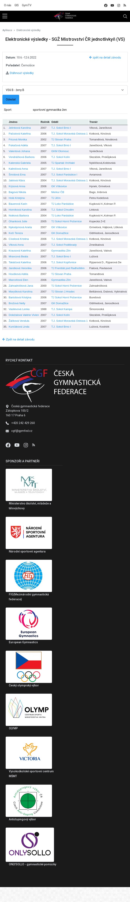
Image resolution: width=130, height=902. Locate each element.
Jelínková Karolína (20, 127)
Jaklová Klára (17, 180)
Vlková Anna (16, 244)
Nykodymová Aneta (20, 227)
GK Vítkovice (59, 186)
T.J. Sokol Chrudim (62, 209)
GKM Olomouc (60, 151)
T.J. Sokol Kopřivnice (63, 262)
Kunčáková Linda (19, 326)
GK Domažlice (59, 233)
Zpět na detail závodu (18, 339)
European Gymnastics (23, 642)
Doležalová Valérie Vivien (24, 314)
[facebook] (106, 5)
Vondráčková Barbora (21, 157)
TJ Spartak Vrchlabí (63, 162)
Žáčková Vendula (19, 320)
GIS (17, 5)
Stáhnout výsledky (20, 73)
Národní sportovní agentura (27, 551)
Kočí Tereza (16, 233)
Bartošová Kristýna (20, 297)
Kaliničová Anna (18, 168)
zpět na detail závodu (105, 57)
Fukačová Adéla (18, 145)
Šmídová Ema (17, 174)
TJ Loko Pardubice (62, 203)
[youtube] (112, 5)
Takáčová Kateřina (20, 262)
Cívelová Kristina (19, 238)
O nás (7, 5)
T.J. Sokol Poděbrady (64, 244)
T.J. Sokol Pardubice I (64, 174)
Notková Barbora (19, 215)
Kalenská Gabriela (20, 162)
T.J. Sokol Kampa (61, 309)
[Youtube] (17, 445)
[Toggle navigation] (125, 16)
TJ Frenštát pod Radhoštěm (67, 268)
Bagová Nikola (17, 192)
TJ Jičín (55, 197)
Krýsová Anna (17, 186)
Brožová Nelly (17, 303)
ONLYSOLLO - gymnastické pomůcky (32, 864)
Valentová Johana (19, 151)
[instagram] (118, 5)
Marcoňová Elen (18, 279)
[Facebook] (8, 445)
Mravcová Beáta (18, 256)
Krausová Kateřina (20, 250)
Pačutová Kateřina (20, 133)
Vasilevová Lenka (19, 309)
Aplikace (7, 30)
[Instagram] (26, 445)
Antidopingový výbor (22, 819)
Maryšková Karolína (20, 291)
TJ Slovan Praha (61, 139)
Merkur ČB (57, 192)
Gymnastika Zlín (61, 250)
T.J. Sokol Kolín (60, 157)
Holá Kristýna (17, 197)
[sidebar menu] (4, 16)
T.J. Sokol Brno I (61, 127)
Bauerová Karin (18, 203)
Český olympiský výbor (24, 685)
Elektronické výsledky (29, 30)
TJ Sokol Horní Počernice (66, 221)
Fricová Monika (18, 139)
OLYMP (13, 728)
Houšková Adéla (18, 274)
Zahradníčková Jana (21, 285)
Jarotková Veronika (20, 268)
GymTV (26, 5)
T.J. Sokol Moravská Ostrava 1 (69, 133)
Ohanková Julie (18, 221)
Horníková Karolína (20, 209)
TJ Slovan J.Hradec (63, 291)
